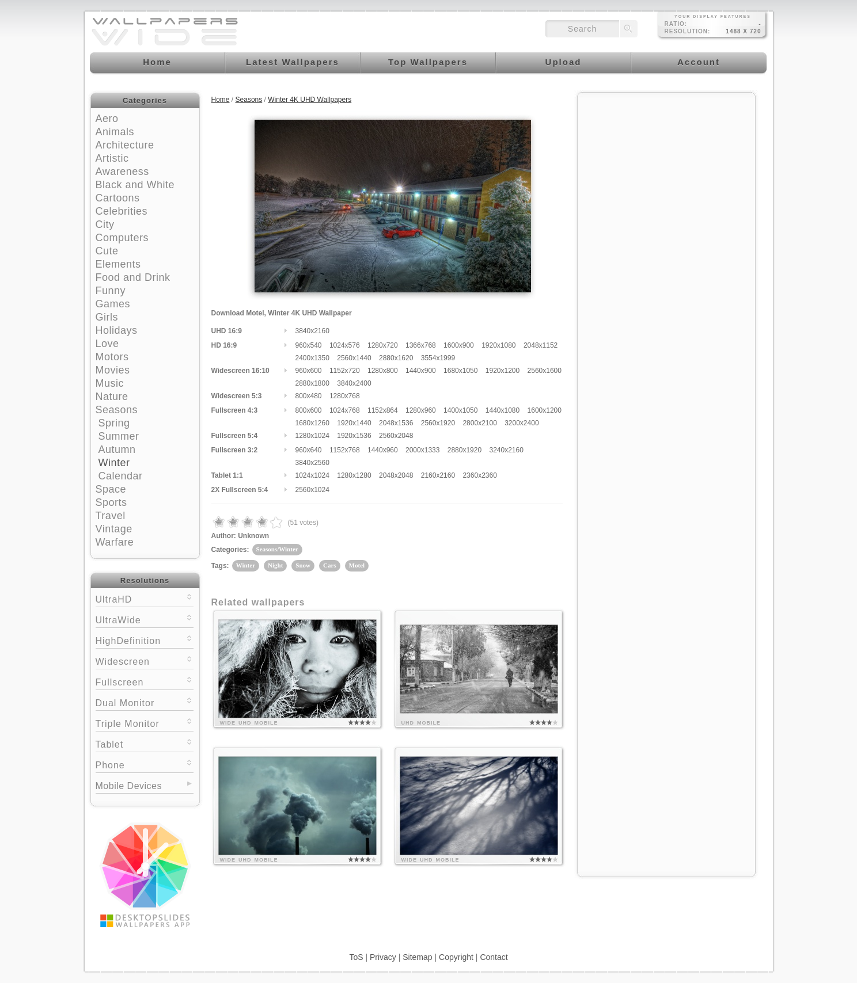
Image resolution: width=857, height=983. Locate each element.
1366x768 (420, 345)
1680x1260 (312, 423)
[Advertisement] (666, 171)
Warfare (115, 542)
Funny (111, 290)
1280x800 (382, 371)
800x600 (308, 410)
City (105, 224)
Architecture (125, 145)
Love (107, 343)
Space (111, 489)
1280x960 (420, 410)
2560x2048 (396, 436)
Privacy (383, 957)
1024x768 (344, 410)
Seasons (117, 410)
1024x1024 (312, 475)
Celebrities (122, 211)
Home (220, 100)
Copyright (456, 957)
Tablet (145, 743)
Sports (111, 502)
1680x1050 (460, 371)
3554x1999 (438, 358)
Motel (357, 565)
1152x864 (382, 410)
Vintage (114, 529)
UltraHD (145, 598)
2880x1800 (312, 383)
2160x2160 (438, 475)
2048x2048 (396, 475)
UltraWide (145, 619)
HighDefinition (145, 640)
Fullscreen (145, 681)
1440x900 (420, 371)
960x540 (308, 345)
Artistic (112, 158)
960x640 (308, 450)
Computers (122, 237)
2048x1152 (541, 345)
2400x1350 (312, 358)
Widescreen (145, 660)
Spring (114, 423)
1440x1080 (502, 410)
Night (275, 565)
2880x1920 (464, 450)
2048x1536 (396, 423)
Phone (145, 764)
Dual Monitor (145, 702)
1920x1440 (354, 423)
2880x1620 (396, 358)
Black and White (135, 184)
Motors (112, 357)
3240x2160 (506, 450)
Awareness (122, 171)
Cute (107, 251)
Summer (118, 436)
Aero (107, 118)
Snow (302, 565)
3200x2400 (522, 423)
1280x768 (344, 396)
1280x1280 (354, 475)
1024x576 (344, 345)
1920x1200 (502, 371)
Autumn (117, 449)
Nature (112, 396)
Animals (115, 132)
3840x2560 (312, 463)
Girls (107, 317)
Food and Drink (133, 277)
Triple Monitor (145, 723)
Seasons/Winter (277, 549)
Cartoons (118, 198)
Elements (118, 264)
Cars (329, 565)
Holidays (117, 330)
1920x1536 (354, 436)
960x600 (308, 371)
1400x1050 (460, 410)
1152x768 (344, 450)
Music (110, 383)
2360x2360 (479, 475)
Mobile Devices (129, 786)
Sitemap (417, 957)
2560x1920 (438, 423)
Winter (114, 462)
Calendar (120, 476)
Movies (113, 370)
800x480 (308, 396)
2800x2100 (479, 423)
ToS (356, 957)
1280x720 (382, 345)
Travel (111, 515)
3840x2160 (312, 331)
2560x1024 (312, 490)
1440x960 (382, 450)
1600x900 (458, 345)
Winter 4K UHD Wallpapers (309, 100)
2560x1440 (354, 358)
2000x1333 (422, 450)
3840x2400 (354, 383)
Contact (493, 957)
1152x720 (344, 371)
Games (113, 304)
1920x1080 (498, 345)
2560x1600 (545, 371)
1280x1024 (312, 436)
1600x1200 (545, 410)
